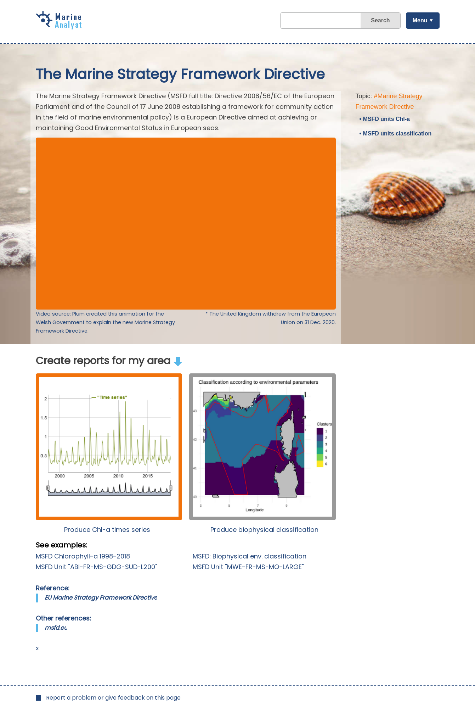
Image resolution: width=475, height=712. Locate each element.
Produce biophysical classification (264, 529)
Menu (420, 20)
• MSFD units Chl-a (385, 119)
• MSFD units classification (396, 133)
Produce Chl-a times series (107, 529)
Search (380, 20)
